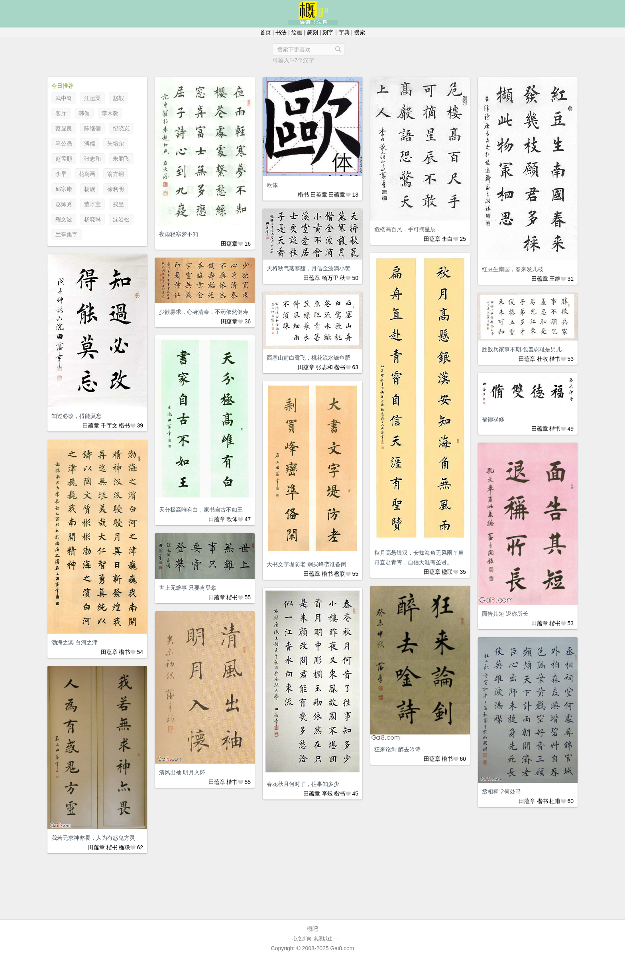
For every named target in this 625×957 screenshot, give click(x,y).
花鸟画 (87, 174)
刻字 (328, 32)
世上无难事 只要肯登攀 (187, 588)
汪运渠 (92, 98)
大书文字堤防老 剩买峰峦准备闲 (306, 564)
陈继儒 (92, 128)
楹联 (447, 572)
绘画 (297, 32)
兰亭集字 (66, 234)
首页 (265, 32)
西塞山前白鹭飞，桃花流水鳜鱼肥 (308, 357)
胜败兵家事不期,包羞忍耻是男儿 (522, 349)
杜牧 (542, 359)
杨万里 (330, 278)
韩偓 (84, 113)
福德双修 (493, 419)
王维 (554, 279)
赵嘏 (118, 98)
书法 (281, 32)
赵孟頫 (63, 159)
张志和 (92, 159)
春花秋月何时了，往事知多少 (303, 784)
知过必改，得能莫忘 (76, 416)
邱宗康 (63, 189)
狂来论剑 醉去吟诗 (397, 749)
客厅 (61, 113)
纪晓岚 (121, 128)
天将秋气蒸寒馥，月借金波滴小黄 (308, 268)
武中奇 (63, 98)
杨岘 (89, 189)
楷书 (303, 194)
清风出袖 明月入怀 (182, 772)
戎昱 (118, 204)
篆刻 (312, 32)
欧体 (272, 185)
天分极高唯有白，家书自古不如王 (201, 509)
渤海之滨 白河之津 (74, 642)
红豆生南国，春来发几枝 (512, 269)
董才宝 (92, 204)
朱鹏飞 (121, 159)
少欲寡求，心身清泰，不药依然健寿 (203, 312)
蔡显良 (63, 128)
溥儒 (89, 143)
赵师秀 (63, 204)
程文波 (63, 219)
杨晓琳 (92, 219)
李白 (447, 239)
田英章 (319, 194)
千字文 (109, 425)
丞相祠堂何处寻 (501, 791)
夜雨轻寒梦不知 (178, 234)
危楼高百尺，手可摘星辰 (405, 229)
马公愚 (63, 143)
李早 (61, 174)
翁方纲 (115, 174)
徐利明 (115, 189)
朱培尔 (115, 143)
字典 (344, 32)
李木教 (110, 113)
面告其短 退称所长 (505, 613)
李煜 (327, 793)
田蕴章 (229, 243)
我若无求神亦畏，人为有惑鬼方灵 (93, 838)
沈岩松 (121, 219)
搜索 (359, 32)
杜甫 (554, 801)
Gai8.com (342, 948)
